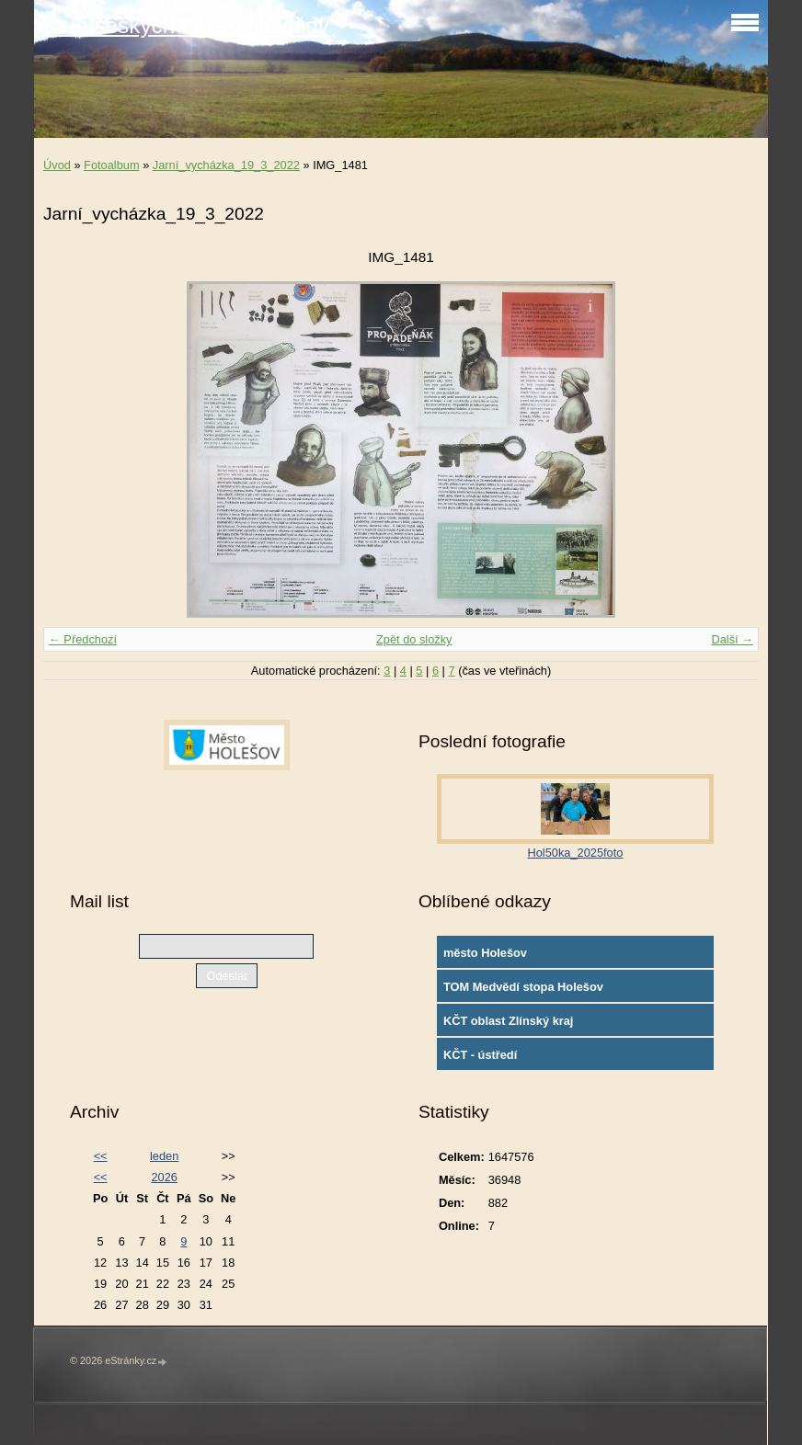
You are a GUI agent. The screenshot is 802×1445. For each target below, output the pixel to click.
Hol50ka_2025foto (576, 852)
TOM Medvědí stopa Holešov (523, 987)
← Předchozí (83, 639)
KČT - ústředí (480, 1055)
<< (101, 1156)
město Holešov (485, 953)
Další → (732, 639)
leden (164, 1156)
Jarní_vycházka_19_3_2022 (226, 165)
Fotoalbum (111, 165)
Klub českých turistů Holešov (186, 25)
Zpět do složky (414, 639)
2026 (164, 1177)
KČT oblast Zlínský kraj (508, 1021)
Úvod (57, 165)
